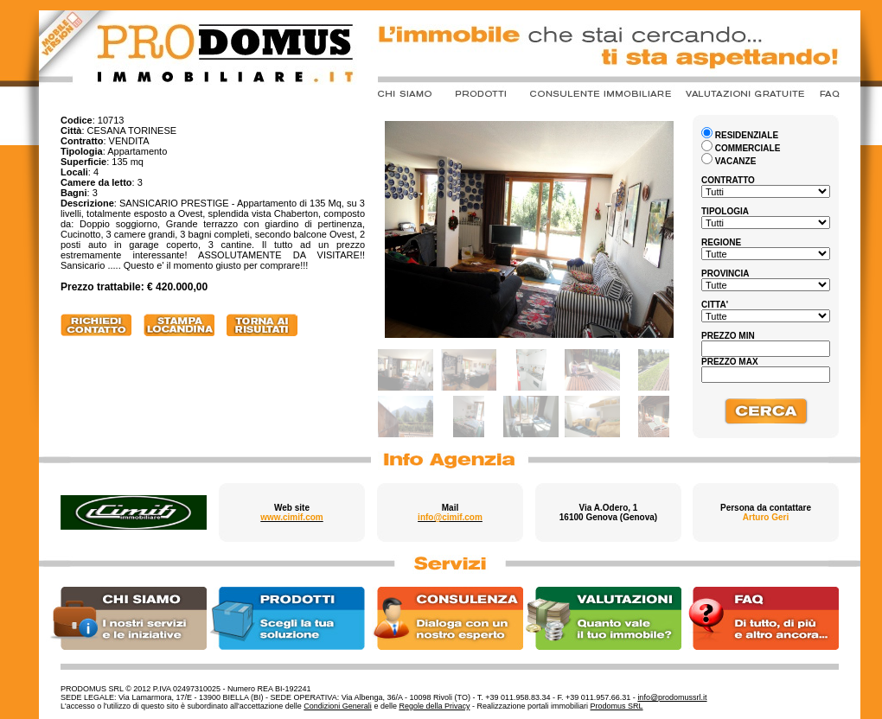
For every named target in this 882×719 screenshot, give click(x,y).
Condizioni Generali (338, 706)
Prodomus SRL (617, 706)
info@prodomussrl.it (671, 697)
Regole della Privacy (434, 706)
